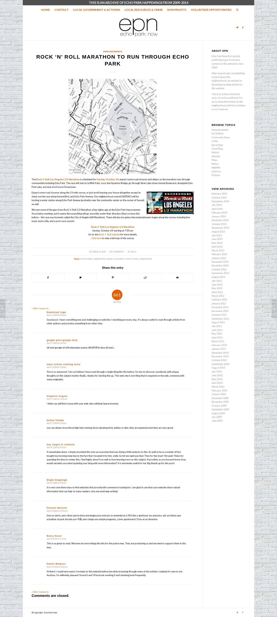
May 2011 (217, 333)
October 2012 (219, 269)
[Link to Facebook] (242, 27)
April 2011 (217, 337)
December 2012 (220, 261)
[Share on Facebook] (48, 277)
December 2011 (220, 307)
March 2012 (218, 295)
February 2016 (219, 193)
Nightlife (216, 167)
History (215, 152)
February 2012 (219, 299)
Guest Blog (217, 148)
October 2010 (219, 360)
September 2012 (220, 273)
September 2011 (220, 318)
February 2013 (219, 254)
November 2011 (220, 311)
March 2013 (218, 250)
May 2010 (217, 379)
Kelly (133, 252)
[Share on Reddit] (145, 277)
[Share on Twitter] (80, 277)
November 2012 (220, 265)
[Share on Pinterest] (113, 277)
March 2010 (218, 386)
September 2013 (220, 227)
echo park (87, 259)
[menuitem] (45, 9)
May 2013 (217, 243)
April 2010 (217, 382)
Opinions (216, 171)
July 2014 (217, 205)
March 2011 (218, 341)
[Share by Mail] (177, 277)
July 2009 (217, 417)
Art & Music (218, 133)
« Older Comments (40, 308)
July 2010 (217, 371)
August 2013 (218, 231)
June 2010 (217, 375)
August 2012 (218, 277)
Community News (221, 137)
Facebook (223, 109)
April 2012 (217, 292)
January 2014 (219, 216)
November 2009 (220, 401)
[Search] (236, 9)
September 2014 (220, 201)
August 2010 (218, 367)
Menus (215, 163)
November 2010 (220, 356)
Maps (214, 160)
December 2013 (220, 220)
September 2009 (220, 409)
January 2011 (219, 348)
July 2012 (217, 280)
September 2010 (220, 364)
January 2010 (219, 394)
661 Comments (117, 252)
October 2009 (219, 405)
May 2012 (217, 288)
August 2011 (218, 322)
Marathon (99, 259)
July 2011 (217, 326)
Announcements (112, 51)
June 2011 (217, 330)
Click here (96, 238)
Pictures (216, 175)
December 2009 (220, 398)
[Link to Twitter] (237, 27)
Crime (215, 141)
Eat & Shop (217, 145)
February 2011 (219, 345)
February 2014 (219, 212)
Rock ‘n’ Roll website (109, 234)
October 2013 (219, 224)
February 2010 (219, 390)
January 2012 (219, 303)
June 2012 (217, 284)
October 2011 (219, 314)
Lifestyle (216, 156)
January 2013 (219, 258)
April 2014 (217, 208)
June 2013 (217, 239)
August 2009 (218, 413)
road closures (115, 259)
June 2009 (217, 420)
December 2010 (220, 352)
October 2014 (219, 197)
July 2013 (217, 235)
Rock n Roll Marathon (139, 259)
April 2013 (217, 246)
